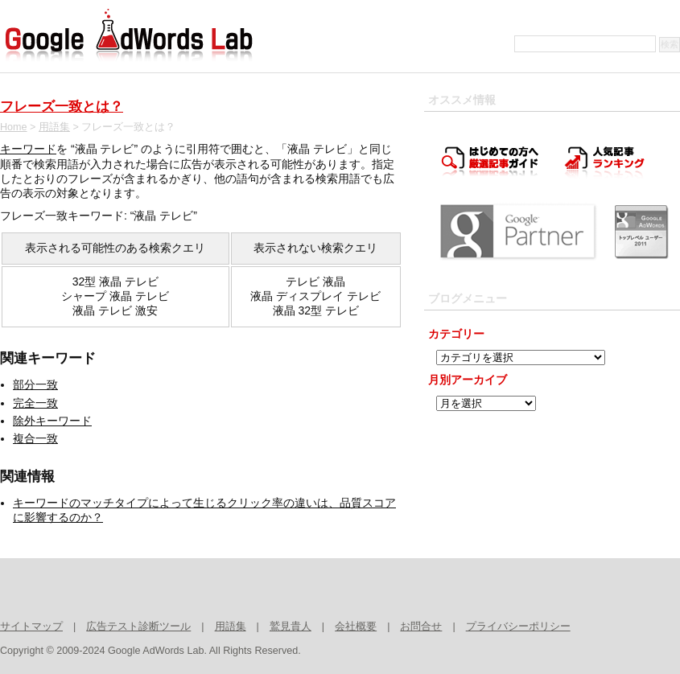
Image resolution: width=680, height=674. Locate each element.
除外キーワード (52, 420)
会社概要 (356, 626)
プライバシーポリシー (518, 626)
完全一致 (35, 403)
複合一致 (35, 438)
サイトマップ (31, 626)
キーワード (28, 148)
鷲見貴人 (290, 626)
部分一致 (35, 384)
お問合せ (421, 626)
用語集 (54, 127)
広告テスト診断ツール (138, 626)
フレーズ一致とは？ (61, 106)
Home (13, 127)
